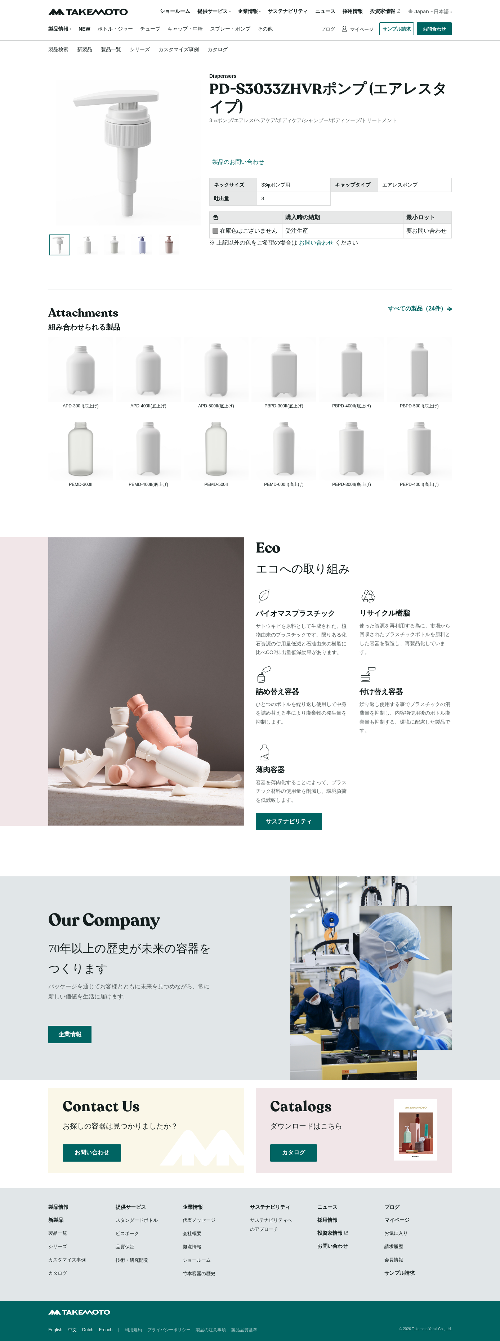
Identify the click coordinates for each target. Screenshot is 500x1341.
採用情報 (353, 11)
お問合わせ (434, 29)
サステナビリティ (288, 11)
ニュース (325, 11)
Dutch (87, 1330)
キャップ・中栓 (185, 29)
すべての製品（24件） (417, 290)
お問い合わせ (316, 243)
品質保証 (125, 1247)
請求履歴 (393, 1247)
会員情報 (393, 1260)
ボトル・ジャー (115, 29)
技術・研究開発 (132, 1261)
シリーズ (140, 49)
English (55, 1330)
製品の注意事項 (211, 1330)
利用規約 (133, 1330)
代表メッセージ (199, 1221)
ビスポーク (127, 1234)
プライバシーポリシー (169, 1330)
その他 (265, 29)
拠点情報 (192, 1247)
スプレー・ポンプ (230, 29)
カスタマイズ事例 (179, 49)
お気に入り (396, 1234)
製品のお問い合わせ (238, 162)
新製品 (84, 49)
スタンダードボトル (137, 1221)
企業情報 (69, 1040)
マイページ (361, 29)
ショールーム (175, 11)
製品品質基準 (244, 1330)
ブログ (328, 29)
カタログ (217, 49)
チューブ (150, 29)
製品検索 (58, 49)
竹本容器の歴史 (199, 1274)
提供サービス (131, 1208)
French (105, 1330)
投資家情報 (382, 11)
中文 (72, 1330)
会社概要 (192, 1234)
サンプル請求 (397, 29)
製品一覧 (111, 49)
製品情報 (58, 29)
